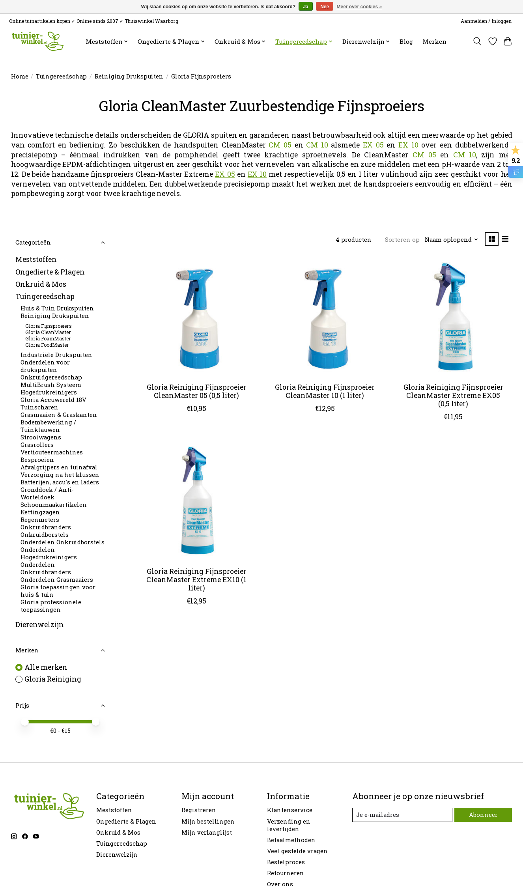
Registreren (198, 810)
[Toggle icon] (477, 41)
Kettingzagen (40, 512)
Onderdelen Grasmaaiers (57, 579)
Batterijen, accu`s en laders (60, 482)
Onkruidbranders (46, 527)
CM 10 (317, 144)
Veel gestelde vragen (297, 851)
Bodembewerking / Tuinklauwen (48, 425)
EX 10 (408, 144)
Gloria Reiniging (52, 679)
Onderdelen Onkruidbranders (46, 568)
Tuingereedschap (61, 76)
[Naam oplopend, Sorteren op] (451, 239)
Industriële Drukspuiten (56, 355)
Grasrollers (37, 444)
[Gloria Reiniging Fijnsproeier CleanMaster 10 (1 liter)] (325, 317)
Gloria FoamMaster (48, 338)
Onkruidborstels (45, 534)
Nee (324, 6)
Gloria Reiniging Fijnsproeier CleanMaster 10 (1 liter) (325, 391)
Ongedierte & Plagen (50, 271)
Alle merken (45, 667)
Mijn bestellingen (208, 821)
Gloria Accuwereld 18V (53, 400)
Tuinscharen (39, 407)
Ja (305, 6)
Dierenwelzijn (39, 624)
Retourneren (285, 873)
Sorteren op (402, 239)
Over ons (280, 884)
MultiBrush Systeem (51, 385)
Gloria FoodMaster (47, 345)
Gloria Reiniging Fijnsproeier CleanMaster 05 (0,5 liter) (197, 391)
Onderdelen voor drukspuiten (45, 366)
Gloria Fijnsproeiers (48, 326)
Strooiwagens (41, 437)
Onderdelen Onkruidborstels (63, 542)
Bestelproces (286, 862)
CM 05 (280, 144)
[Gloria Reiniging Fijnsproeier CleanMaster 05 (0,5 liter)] (196, 317)
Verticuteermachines (52, 452)
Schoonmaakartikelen (54, 504)
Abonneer (483, 814)
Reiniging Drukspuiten (129, 76)
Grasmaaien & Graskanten (59, 414)
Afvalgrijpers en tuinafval (59, 467)
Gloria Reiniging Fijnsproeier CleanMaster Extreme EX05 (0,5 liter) (453, 395)
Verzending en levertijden (288, 825)
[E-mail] (402, 815)
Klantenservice (289, 810)
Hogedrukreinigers (49, 392)
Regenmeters (40, 519)
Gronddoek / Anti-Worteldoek (47, 493)
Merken (434, 41)
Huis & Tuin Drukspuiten (57, 308)
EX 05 (373, 144)
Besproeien (37, 459)
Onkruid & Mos (40, 284)
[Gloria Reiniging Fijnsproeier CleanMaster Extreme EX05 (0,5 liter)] (453, 317)
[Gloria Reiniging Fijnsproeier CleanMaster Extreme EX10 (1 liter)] (196, 501)
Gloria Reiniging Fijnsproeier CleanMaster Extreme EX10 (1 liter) (196, 579)
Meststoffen (36, 259)
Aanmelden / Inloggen (486, 21)
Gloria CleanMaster (48, 332)
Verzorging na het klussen (60, 474)
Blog (406, 41)
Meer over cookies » (359, 6)
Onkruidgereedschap (51, 377)
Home (19, 76)
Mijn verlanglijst (206, 832)
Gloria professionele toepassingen (51, 605)
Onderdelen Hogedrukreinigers (49, 553)
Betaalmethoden (291, 840)
